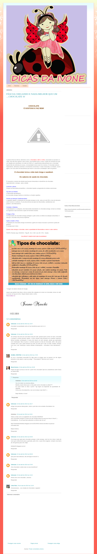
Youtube (25, 85)
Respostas (16, 377)
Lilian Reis (14, 485)
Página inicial (34, 543)
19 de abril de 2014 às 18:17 (25, 404)
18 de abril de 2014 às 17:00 (30, 355)
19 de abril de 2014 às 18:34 (24, 414)
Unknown (13, 323)
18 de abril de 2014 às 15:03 (25, 334)
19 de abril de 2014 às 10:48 (27, 367)
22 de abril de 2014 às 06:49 (25, 454)
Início (9, 85)
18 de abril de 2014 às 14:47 (25, 323)
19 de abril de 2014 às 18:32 (29, 380)
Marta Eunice (15, 367)
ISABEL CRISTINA (16, 355)
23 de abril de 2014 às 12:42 (25, 475)
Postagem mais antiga (54, 543)
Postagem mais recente (14, 543)
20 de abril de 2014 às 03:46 (25, 437)
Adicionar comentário (13, 494)
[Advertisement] (76, 102)
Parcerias (16, 85)
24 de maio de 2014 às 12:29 (26, 485)
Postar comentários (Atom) (36, 549)
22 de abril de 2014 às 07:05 (25, 464)
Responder (14, 328)
